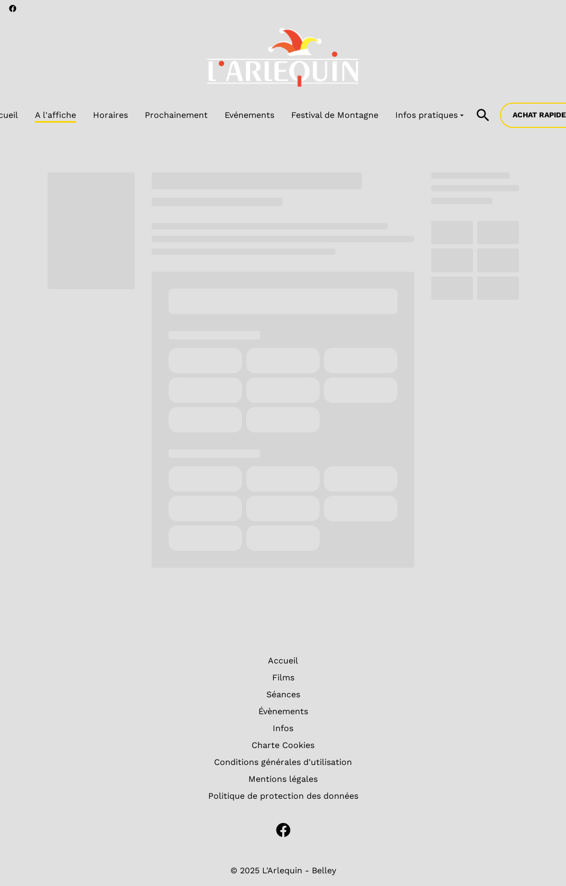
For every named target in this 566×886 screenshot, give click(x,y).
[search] (483, 115)
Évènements (283, 711)
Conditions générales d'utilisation (283, 762)
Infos (283, 728)
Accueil (283, 661)
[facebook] (12, 8)
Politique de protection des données (283, 796)
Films (283, 677)
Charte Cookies (283, 745)
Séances (283, 694)
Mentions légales (283, 779)
